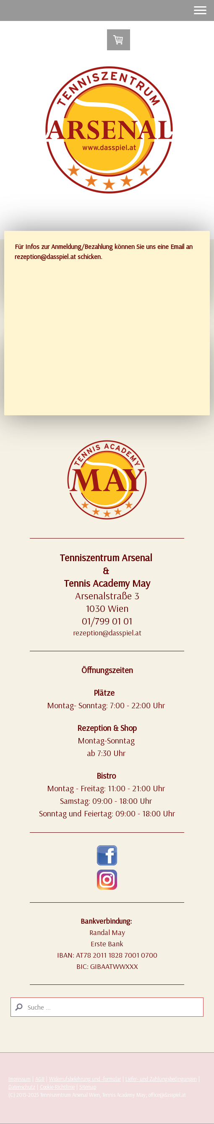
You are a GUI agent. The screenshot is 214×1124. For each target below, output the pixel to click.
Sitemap (87, 1086)
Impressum (19, 1078)
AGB (39, 1078)
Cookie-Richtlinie (57, 1086)
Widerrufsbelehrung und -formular (85, 1078)
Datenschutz (21, 1086)
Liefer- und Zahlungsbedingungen (161, 1078)
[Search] (107, 1007)
